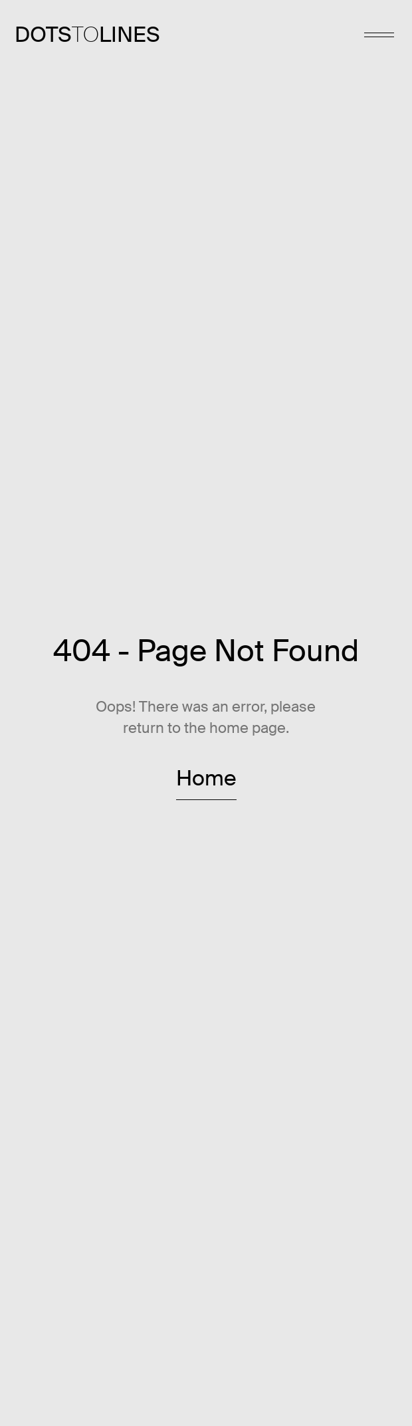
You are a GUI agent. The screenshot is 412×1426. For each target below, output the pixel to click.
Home (206, 778)
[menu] (379, 35)
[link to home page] (87, 35)
